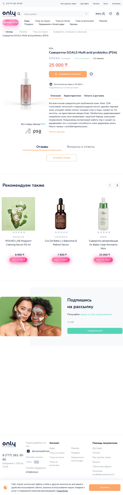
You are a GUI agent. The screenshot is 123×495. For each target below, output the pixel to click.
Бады (27, 20)
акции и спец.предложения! (96, 314)
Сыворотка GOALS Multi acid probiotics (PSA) (25, 35)
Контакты (116, 3)
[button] (110, 185)
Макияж (103, 20)
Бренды (74, 24)
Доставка (85, 3)
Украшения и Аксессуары (51, 24)
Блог (106, 3)
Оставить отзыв (61, 158)
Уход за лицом (42, 20)
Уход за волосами (84, 20)
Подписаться (95, 331)
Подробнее (62, 490)
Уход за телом (63, 20)
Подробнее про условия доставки (63, 87)
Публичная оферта (101, 466)
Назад (9, 32)
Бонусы (96, 461)
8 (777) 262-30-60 (12, 3)
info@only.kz (32, 472)
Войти (100, 13)
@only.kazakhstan (38, 451)
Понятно (104, 487)
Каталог (24, 31)
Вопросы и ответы (81, 147)
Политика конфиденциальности (103, 473)
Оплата (96, 3)
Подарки (28, 24)
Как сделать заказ (68, 3)
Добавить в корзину (68, 74)
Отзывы (42, 147)
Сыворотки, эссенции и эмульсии (70, 31)
